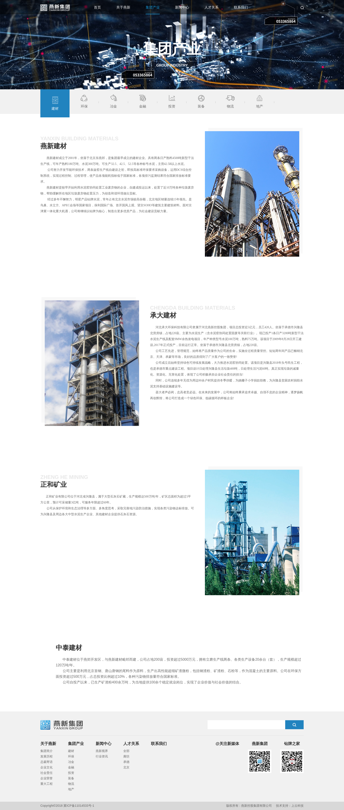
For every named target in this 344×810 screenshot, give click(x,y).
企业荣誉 (46, 778)
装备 (71, 778)
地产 (71, 789)
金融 (71, 767)
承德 (126, 762)
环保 (71, 756)
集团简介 (46, 751)
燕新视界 (102, 751)
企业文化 (46, 767)
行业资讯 (102, 756)
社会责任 (46, 773)
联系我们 (241, 7)
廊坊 (126, 756)
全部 (126, 751)
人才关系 (211, 7)
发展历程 (46, 756)
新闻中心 (182, 7)
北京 (126, 767)
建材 (71, 751)
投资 (71, 773)
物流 (71, 783)
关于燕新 (123, 7)
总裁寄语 (46, 762)
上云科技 (297, 805)
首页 (97, 7)
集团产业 (153, 7)
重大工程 (46, 783)
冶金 (71, 762)
